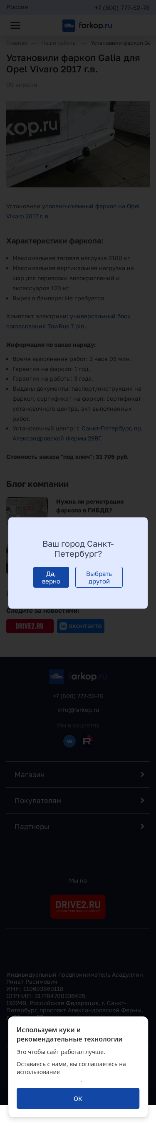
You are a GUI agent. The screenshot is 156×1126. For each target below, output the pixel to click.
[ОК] (78, 1098)
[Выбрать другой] (99, 577)
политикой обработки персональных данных (70, 1076)
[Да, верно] (51, 577)
